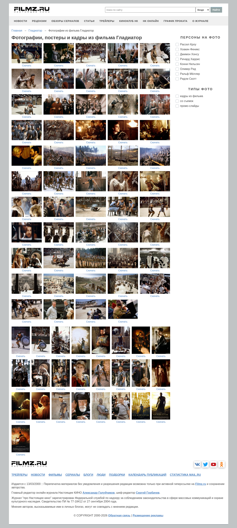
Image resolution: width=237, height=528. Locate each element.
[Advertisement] (202, 168)
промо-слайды (189, 105)
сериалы (72, 474)
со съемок (186, 101)
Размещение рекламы (148, 515)
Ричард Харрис (190, 59)
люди (101, 474)
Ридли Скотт (188, 78)
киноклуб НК (128, 21)
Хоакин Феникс (190, 49)
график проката (176, 21)
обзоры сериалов (65, 21)
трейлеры (106, 21)
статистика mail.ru (185, 474)
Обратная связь (119, 515)
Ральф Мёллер (190, 73)
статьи (89, 21)
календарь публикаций (147, 474)
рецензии (39, 21)
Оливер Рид (188, 68)
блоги (88, 474)
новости (20, 21)
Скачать (26, 65)
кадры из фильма (191, 96)
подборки (117, 474)
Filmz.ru (200, 483)
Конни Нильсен (190, 64)
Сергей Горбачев (147, 492)
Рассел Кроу (188, 44)
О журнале (200, 21)
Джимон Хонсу (189, 54)
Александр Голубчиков (99, 492)
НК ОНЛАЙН (151, 21)
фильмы (55, 474)
